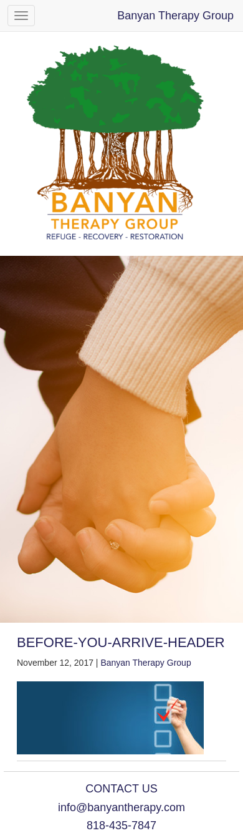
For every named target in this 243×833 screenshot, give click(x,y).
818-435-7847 (121, 825)
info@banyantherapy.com (121, 807)
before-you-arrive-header (121, 642)
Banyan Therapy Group (175, 15)
